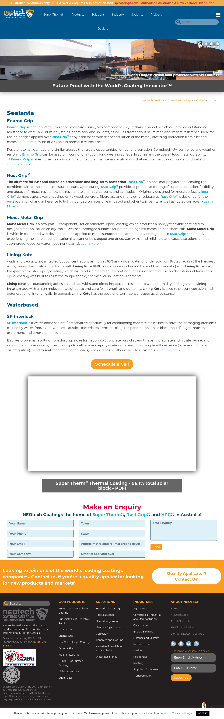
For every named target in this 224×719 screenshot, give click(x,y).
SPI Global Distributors (185, 627)
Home (174, 608)
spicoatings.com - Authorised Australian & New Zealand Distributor (164, 3)
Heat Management (107, 621)
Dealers (102, 28)
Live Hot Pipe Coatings (110, 627)
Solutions (98, 14)
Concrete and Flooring (110, 640)
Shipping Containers (145, 669)
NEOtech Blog (179, 615)
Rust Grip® (65, 629)
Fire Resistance (105, 615)
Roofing (138, 663)
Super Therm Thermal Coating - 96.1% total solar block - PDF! (112, 485)
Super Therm (106, 514)
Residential (140, 657)
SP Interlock (20, 316)
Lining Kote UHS (69, 671)
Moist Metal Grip (25, 217)
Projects (156, 14)
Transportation (142, 676)
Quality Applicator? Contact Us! (186, 577)
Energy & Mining (143, 632)
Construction (141, 625)
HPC (166, 514)
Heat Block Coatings (108, 608)
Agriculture (140, 608)
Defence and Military (146, 638)
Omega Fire (66, 648)
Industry (118, 14)
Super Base (65, 678)
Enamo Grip (20, 120)
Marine (137, 650)
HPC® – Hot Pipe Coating (74, 642)
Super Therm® (53, 14)
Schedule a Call (112, 364)
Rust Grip (59, 137)
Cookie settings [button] (182, 713)
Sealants (137, 14)
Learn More (19, 164)
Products (77, 14)
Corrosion (102, 634)
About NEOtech (180, 621)
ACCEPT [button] (202, 713)
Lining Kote (19, 254)
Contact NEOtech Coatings (187, 634)
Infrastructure (141, 644)
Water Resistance (106, 657)
